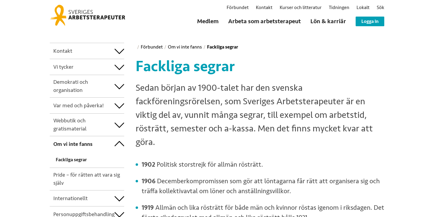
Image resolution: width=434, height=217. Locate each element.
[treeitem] (84, 51)
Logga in (370, 21)
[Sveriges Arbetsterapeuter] (87, 15)
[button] (380, 8)
